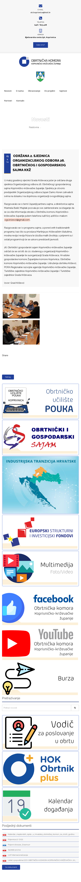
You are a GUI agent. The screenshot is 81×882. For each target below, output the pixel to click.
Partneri (8, 100)
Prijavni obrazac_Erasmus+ (16, 845)
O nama (20, 91)
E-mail (40, 10)
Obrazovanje (34, 91)
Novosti (8, 91)
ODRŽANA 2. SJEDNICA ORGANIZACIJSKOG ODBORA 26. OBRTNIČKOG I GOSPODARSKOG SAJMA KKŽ (39, 163)
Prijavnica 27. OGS (13, 839)
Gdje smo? (40, 45)
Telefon (40, 22)
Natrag (8, 377)
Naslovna (34, 127)
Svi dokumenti (11, 867)
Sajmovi (63, 91)
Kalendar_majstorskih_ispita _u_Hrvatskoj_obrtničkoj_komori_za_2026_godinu (38, 834)
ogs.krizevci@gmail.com (17, 219)
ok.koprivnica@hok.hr (40, 12)
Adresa (40, 34)
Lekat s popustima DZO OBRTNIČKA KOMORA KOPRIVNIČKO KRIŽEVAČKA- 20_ (39, 860)
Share (5, 355)
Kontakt (20, 100)
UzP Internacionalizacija (15, 855)
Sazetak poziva (12, 850)
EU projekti (50, 91)
